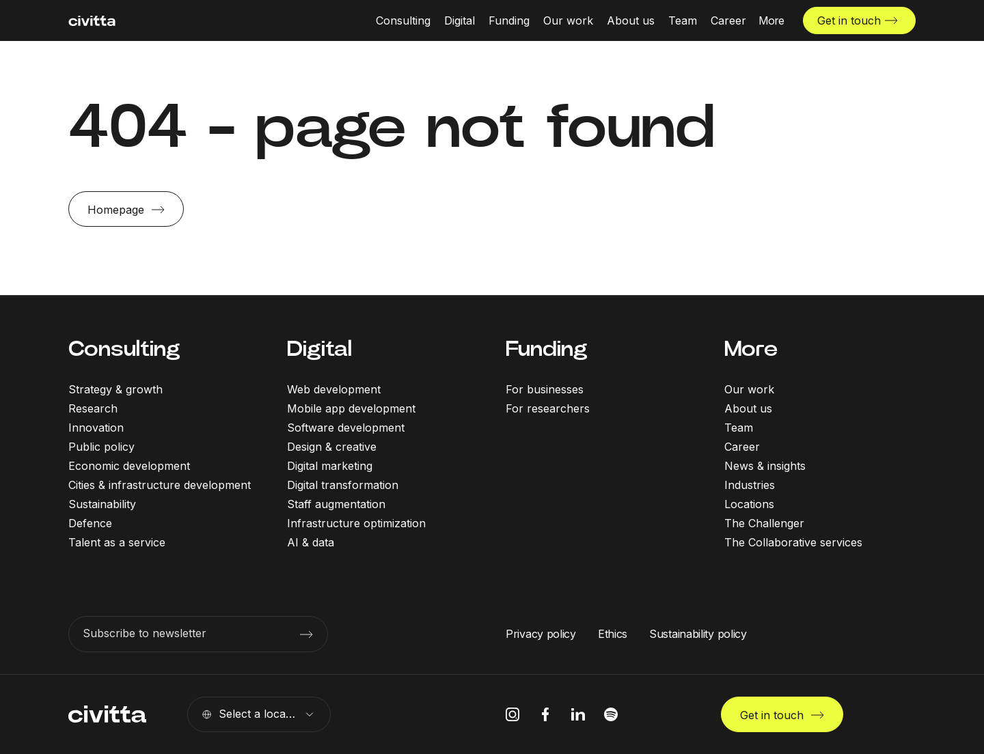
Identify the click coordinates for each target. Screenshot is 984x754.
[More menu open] (771, 20)
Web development (334, 389)
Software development (346, 427)
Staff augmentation (336, 504)
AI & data (310, 542)
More (751, 348)
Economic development (129, 466)
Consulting (124, 348)
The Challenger (764, 523)
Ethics (612, 634)
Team (738, 427)
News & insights (765, 466)
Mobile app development (351, 408)
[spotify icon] (611, 714)
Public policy (101, 446)
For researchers (548, 408)
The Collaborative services (793, 542)
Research (93, 408)
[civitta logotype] (91, 21)
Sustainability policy (698, 634)
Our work (749, 389)
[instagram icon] (512, 714)
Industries (749, 485)
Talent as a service (116, 542)
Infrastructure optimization (356, 523)
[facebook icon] (545, 714)
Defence (90, 523)
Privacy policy (541, 634)
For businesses (545, 389)
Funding (547, 348)
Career (742, 446)
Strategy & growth (115, 389)
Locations (749, 504)
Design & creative (332, 446)
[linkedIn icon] (578, 714)
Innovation (96, 427)
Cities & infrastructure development (159, 485)
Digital (319, 348)
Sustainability (102, 504)
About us (748, 408)
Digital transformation (342, 485)
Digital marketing (329, 466)
